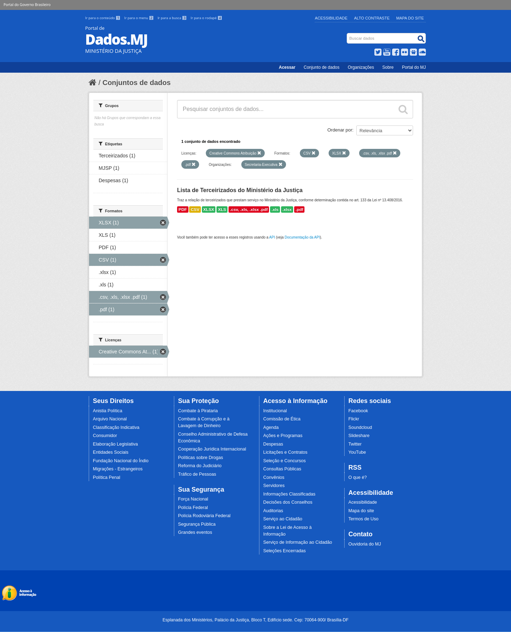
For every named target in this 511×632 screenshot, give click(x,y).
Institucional (275, 410)
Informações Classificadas (289, 494)
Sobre (388, 67)
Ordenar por (340, 130)
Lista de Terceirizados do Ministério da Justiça (240, 190)
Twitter (355, 444)
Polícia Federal (193, 507)
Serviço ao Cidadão (282, 518)
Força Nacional (193, 499)
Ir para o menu (139, 18)
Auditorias (273, 510)
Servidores (274, 485)
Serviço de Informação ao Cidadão (297, 542)
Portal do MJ (414, 67)
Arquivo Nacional (110, 418)
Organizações (361, 67)
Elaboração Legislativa (115, 444)
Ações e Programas (283, 435)
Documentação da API (302, 237)
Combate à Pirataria (198, 410)
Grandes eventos (195, 532)
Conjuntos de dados (137, 82)
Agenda (271, 427)
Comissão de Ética (282, 418)
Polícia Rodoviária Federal (204, 515)
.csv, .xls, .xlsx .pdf (249, 209)
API (272, 237)
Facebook (358, 410)
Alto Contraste (372, 18)
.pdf (299, 209)
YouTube (357, 452)
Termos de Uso (363, 518)
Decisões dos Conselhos (288, 502)
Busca (347, 34)
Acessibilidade (331, 18)
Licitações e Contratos (285, 452)
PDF (182, 209)
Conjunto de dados (322, 67)
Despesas (273, 444)
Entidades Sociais (110, 452)
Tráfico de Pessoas (197, 474)
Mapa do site (361, 510)
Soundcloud (360, 427)
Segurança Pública (197, 524)
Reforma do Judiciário (200, 465)
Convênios (274, 477)
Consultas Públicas (282, 468)
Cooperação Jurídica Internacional (212, 449)
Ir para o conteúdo (103, 18)
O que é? (357, 477)
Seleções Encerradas (284, 550)
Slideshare (359, 435)
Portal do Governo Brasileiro (27, 4)
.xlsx (287, 209)
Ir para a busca (173, 18)
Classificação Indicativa (116, 427)
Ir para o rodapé (206, 18)
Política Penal (106, 477)
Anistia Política (107, 410)
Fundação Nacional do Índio (121, 460)
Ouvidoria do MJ (364, 544)
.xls (275, 209)
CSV (195, 209)
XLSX (208, 209)
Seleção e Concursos (284, 460)
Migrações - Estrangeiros (118, 468)
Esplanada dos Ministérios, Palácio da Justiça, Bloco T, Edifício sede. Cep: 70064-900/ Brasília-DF (255, 619)
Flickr (353, 418)
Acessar (287, 67)
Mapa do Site (410, 18)
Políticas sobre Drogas (200, 457)
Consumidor (105, 435)
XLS (222, 209)
